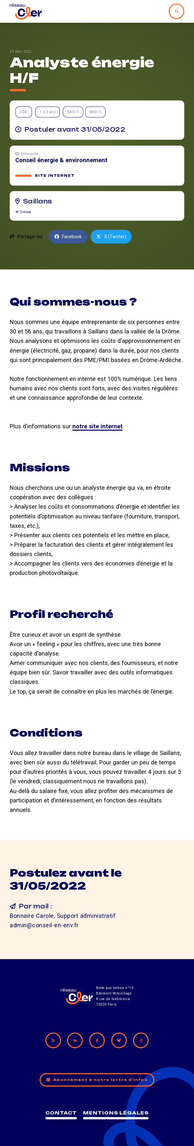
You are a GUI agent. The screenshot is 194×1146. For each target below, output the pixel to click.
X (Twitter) (111, 236)
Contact (61, 1112)
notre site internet (97, 426)
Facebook (68, 236)
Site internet (55, 175)
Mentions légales (116, 1112)
